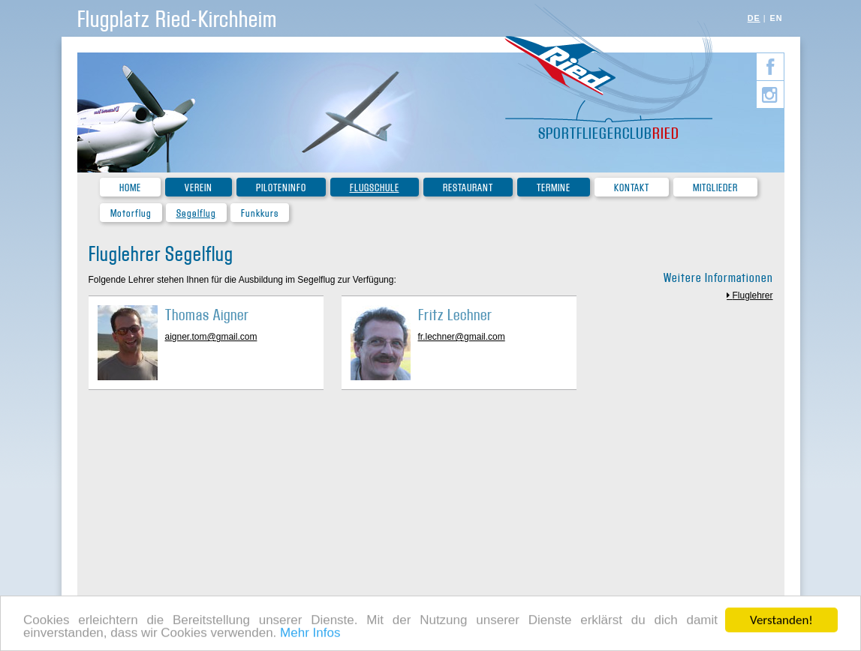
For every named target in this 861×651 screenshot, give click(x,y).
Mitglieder (715, 188)
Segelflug (196, 213)
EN (776, 18)
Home (130, 188)
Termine (553, 188)
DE (754, 18)
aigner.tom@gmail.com (211, 337)
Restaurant (468, 188)
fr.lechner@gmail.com (461, 337)
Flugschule (374, 188)
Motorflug (131, 213)
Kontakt (631, 188)
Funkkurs (259, 213)
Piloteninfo (281, 188)
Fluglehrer (752, 295)
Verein (198, 188)
